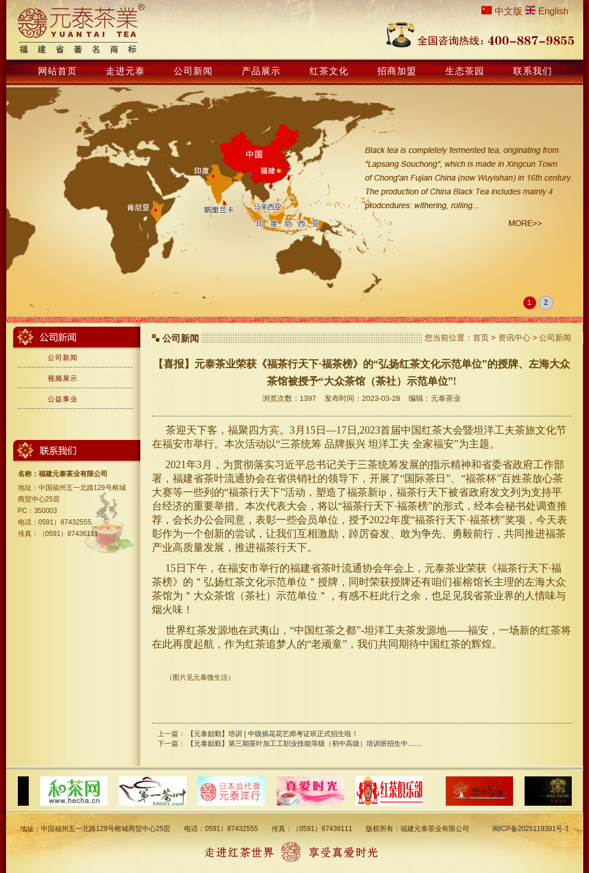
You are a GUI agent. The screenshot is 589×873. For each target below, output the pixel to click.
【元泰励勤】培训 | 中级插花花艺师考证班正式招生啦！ (272, 734)
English (553, 11)
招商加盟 (396, 71)
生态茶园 (464, 71)
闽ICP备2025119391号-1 (530, 829)
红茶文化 (329, 71)
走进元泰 (125, 71)
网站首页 (57, 71)
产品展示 (261, 71)
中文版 (508, 11)
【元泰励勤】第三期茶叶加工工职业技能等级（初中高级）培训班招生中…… (304, 744)
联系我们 (532, 71)
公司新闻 (193, 71)
